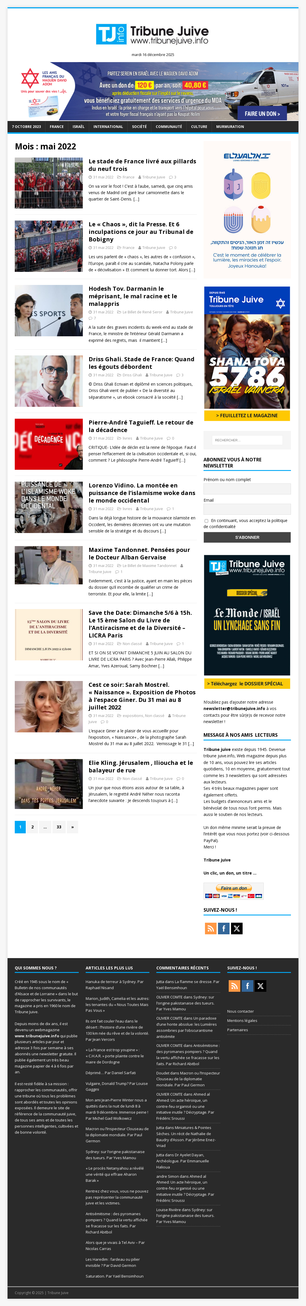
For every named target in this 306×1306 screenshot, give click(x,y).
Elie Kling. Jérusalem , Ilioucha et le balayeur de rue (141, 766)
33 (59, 827)
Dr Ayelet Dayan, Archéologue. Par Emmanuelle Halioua (182, 1161)
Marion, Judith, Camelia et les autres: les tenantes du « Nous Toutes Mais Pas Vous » (117, 1004)
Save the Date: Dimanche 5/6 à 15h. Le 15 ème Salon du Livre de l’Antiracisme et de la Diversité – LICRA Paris (140, 624)
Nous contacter (240, 1011)
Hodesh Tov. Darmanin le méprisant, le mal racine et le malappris (133, 296)
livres (127, 438)
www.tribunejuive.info (37, 1035)
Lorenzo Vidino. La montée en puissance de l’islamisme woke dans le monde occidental (142, 492)
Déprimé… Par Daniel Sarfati (111, 1072)
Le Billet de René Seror (142, 312)
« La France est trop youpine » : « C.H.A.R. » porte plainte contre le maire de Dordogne (115, 1056)
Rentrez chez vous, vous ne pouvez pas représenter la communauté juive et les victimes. (117, 1197)
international (108, 126)
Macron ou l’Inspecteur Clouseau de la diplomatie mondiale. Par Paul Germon (117, 1135)
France (57, 126)
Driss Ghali (132, 374)
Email (209, 500)
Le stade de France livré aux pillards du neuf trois (142, 165)
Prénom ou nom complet (227, 479)
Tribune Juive (153, 177)
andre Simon (167, 1176)
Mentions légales (242, 1020)
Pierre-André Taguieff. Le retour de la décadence (141, 426)
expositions (133, 715)
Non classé (132, 643)
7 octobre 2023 (26, 126)
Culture (199, 126)
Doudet (162, 1073)
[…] (136, 199)
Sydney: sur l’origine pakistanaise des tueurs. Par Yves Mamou (185, 1003)
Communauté (169, 126)
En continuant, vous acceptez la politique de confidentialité (245, 523)
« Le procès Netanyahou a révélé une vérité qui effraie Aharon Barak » (115, 1174)
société (139, 126)
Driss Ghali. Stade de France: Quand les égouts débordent (142, 363)
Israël (79, 126)
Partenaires (237, 1029)
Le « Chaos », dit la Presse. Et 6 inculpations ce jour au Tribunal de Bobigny (141, 231)
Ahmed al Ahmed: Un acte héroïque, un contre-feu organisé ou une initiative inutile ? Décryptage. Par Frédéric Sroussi (185, 1106)
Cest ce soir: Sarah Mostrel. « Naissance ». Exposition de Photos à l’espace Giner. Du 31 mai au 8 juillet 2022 (142, 696)
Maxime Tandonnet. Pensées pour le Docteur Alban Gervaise (139, 553)
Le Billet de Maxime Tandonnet (150, 565)
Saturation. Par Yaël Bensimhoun (115, 1276)
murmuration (230, 126)
